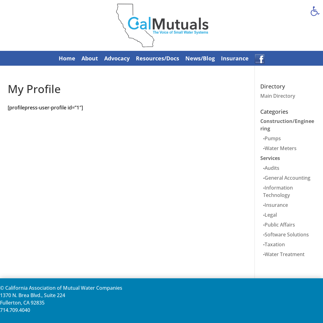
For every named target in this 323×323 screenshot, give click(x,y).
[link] (315, 11)
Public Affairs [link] (280, 224)
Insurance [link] (235, 58)
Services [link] (270, 158)
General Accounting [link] (287, 177)
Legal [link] (271, 214)
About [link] (89, 58)
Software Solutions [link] (287, 234)
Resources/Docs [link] (157, 58)
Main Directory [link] (277, 95)
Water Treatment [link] (285, 254)
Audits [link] (272, 168)
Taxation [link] (275, 244)
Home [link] (67, 58)
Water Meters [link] (281, 148)
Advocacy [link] (117, 58)
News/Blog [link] (200, 58)
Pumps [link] (273, 138)
